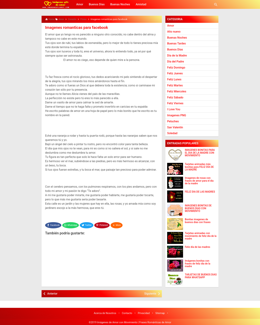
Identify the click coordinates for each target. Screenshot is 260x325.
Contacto (127, 312)
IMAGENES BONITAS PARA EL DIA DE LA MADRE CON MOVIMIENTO (200, 153)
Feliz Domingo (176, 67)
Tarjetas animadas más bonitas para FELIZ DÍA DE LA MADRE (199, 167)
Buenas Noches (120, 4)
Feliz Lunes (174, 79)
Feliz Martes (175, 85)
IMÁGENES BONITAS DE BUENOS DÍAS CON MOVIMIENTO (198, 208)
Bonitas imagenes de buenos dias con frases (197, 220)
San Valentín (175, 127)
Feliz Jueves (175, 73)
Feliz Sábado (175, 97)
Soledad (172, 133)
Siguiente (150, 292)
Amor (79, 4)
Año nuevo (174, 31)
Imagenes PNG (176, 115)
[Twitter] (87, 224)
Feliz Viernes (175, 103)
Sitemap (160, 312)
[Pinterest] (102, 224)
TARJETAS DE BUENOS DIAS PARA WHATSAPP (201, 276)
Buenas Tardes (176, 43)
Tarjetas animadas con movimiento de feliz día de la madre (200, 236)
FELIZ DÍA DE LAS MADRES (200, 191)
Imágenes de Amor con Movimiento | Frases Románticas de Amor (134, 321)
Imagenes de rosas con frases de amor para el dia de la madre (199, 181)
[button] (117, 224)
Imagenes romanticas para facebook (74, 27)
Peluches (173, 121)
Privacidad (144, 312)
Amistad (141, 4)
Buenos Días (97, 4)
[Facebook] (53, 224)
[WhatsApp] (70, 224)
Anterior (52, 292)
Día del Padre (175, 61)
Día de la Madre (177, 55)
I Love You (173, 109)
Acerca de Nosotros (105, 312)
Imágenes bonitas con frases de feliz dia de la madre (197, 264)
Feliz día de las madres (197, 247)
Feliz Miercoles (176, 91)
